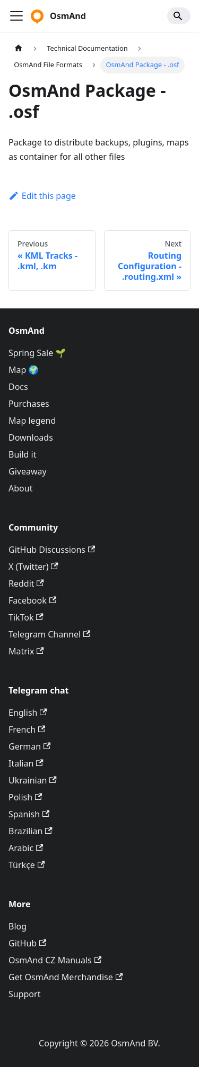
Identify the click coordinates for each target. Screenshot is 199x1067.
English (27, 712)
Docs (18, 387)
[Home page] (18, 48)
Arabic (25, 848)
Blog (17, 926)
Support (24, 994)
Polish (25, 797)
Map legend (32, 420)
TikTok (26, 617)
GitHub (27, 943)
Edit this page (42, 196)
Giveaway (27, 471)
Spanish (28, 814)
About (20, 488)
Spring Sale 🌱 (37, 353)
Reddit (26, 583)
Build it (22, 454)
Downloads (30, 437)
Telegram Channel (49, 634)
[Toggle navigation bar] (16, 16)
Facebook (32, 600)
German (29, 746)
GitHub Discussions (51, 549)
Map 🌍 (23, 370)
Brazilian (30, 831)
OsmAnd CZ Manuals (54, 960)
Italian (26, 763)
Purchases (28, 403)
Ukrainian (32, 780)
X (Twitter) (33, 566)
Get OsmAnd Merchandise (65, 977)
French (26, 729)
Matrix (26, 651)
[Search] (179, 15)
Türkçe (26, 865)
